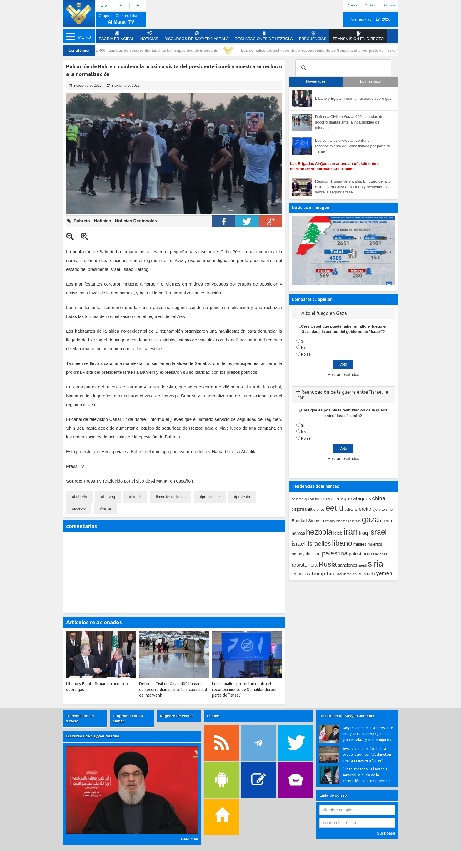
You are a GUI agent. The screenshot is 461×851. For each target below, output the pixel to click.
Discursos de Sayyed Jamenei (346, 716)
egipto (349, 509)
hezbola (319, 532)
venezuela (365, 573)
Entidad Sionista (308, 520)
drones (319, 510)
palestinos (359, 553)
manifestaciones (172, 497)
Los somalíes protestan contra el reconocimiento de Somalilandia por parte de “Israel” (321, 50)
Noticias (149, 36)
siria (375, 563)
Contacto (371, 5)
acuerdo (297, 499)
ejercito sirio (383, 509)
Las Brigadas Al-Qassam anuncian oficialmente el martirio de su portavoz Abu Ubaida (335, 166)
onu (317, 554)
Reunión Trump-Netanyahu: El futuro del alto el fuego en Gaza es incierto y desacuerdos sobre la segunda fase (353, 186)
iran (350, 531)
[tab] (343, 313)
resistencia (305, 565)
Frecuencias (312, 36)
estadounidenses (337, 521)
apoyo (309, 499)
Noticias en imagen (310, 207)
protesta (243, 497)
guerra (386, 520)
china (378, 498)
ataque (344, 498)
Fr (137, 5)
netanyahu (302, 554)
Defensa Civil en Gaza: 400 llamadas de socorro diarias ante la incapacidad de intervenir (139, 50)
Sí (302, 341)
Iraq (363, 533)
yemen (384, 573)
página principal (116, 36)
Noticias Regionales (136, 220)
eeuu (334, 508)
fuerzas (355, 521)
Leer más (189, 839)
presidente (211, 497)
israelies (319, 543)
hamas (298, 532)
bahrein (80, 497)
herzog (109, 497)
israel (378, 532)
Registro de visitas (177, 716)
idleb (338, 533)
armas (320, 499)
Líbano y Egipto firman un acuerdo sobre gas (353, 98)
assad (331, 499)
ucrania (348, 574)
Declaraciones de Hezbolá (264, 36)
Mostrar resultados (343, 374)
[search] (342, 67)
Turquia (334, 573)
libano (342, 543)
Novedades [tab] (316, 81)
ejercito (363, 509)
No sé (306, 354)
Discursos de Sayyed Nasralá (196, 36)
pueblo (80, 508)
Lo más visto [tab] (370, 81)
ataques (362, 498)
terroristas (301, 573)
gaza (370, 519)
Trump (318, 573)
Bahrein (82, 220)
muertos (375, 544)
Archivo (389, 5)
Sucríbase (386, 833)
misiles (360, 544)
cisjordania (302, 509)
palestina (335, 553)
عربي (104, 5)
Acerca (352, 5)
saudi (362, 565)
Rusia (327, 564)
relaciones (379, 554)
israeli (136, 497)
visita (106, 508)
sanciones (347, 565)
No (303, 348)
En (121, 5)
